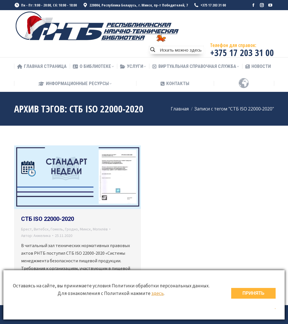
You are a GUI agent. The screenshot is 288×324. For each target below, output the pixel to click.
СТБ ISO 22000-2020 (47, 219)
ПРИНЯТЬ (253, 293)
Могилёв (100, 229)
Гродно (71, 229)
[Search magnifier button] (153, 50)
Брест (26, 229)
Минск (85, 229)
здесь (157, 293)
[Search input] (180, 49)
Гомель (57, 229)
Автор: (36, 235)
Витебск (41, 229)
